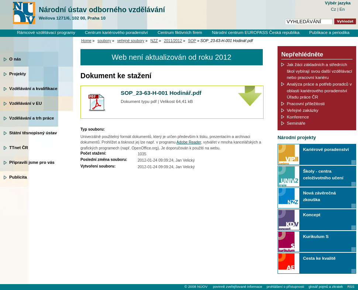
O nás (15, 59)
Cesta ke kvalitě (319, 258)
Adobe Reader (188, 142)
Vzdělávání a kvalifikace (33, 88)
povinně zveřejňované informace (237, 287)
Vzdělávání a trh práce (31, 118)
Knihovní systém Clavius (326, 39)
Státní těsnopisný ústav (33, 133)
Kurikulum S (315, 236)
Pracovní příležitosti (306, 103)
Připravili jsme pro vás (32, 162)
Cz (334, 9)
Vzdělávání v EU (25, 103)
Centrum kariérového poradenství (116, 32)
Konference (298, 116)
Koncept (311, 214)
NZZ (154, 41)
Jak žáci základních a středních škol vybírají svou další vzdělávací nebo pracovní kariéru (319, 71)
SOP (192, 41)
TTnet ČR (18, 147)
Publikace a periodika (329, 32)
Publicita (18, 177)
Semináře (296, 123)
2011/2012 (173, 41)
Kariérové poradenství (326, 149)
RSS (350, 287)
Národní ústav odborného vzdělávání (102, 13)
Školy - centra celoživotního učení (323, 174)
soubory (104, 41)
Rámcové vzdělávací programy (46, 32)
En (342, 9)
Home (86, 41)
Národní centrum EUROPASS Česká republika (256, 32)
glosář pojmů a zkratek (326, 287)
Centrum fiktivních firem (180, 32)
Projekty (17, 74)
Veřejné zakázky (303, 110)
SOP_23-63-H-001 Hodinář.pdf (161, 93)
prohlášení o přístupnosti (285, 287)
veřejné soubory (130, 41)
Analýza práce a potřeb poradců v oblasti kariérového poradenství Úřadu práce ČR (319, 90)
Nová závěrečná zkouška (319, 196)
